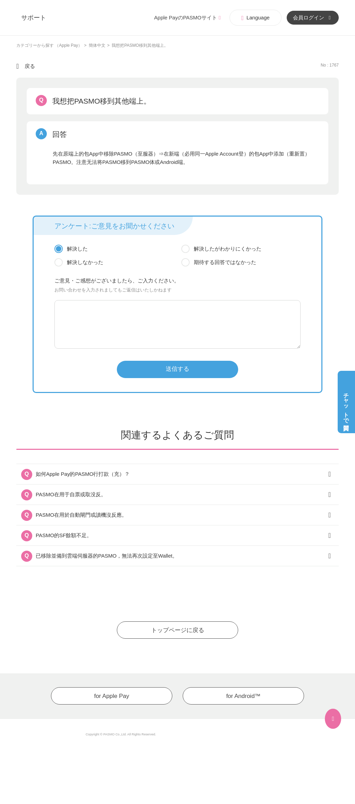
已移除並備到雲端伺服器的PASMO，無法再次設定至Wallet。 (107, 556)
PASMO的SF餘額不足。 (64, 535)
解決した (77, 249)
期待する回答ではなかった (225, 262)
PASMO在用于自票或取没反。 (71, 494)
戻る (30, 66)
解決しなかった (85, 262)
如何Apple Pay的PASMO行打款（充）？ (83, 474)
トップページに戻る (177, 630)
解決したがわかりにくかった (227, 249)
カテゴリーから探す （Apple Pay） (49, 45)
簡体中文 (97, 45)
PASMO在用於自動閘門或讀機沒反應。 (81, 515)
